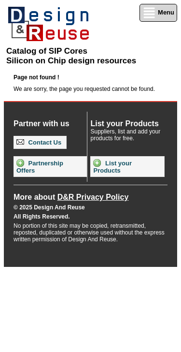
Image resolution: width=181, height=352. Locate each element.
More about (71, 197)
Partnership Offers (39, 166)
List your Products (112, 166)
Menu (158, 13)
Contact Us (38, 142)
